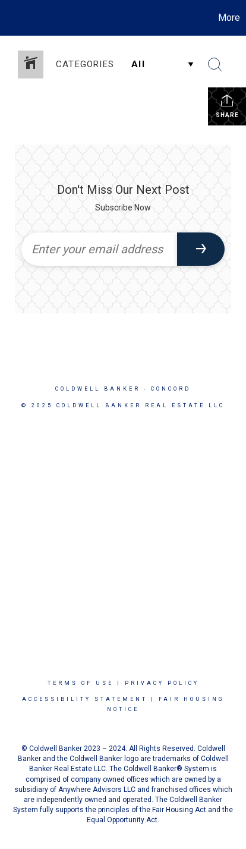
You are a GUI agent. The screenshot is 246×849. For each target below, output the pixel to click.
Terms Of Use (80, 683)
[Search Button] (215, 65)
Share (227, 105)
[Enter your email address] (99, 249)
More (229, 17)
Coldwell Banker (97, 389)
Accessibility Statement (84, 699)
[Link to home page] (10, 18)
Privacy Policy (162, 683)
